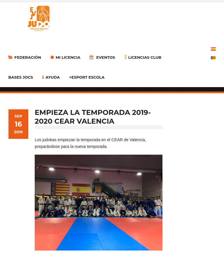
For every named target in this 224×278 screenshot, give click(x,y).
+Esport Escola (86, 77)
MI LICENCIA (65, 57)
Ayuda (51, 77)
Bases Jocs (20, 77)
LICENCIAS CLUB (143, 57)
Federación (24, 57)
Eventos (102, 57)
